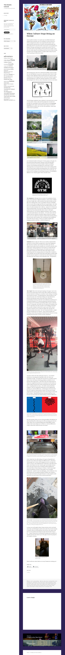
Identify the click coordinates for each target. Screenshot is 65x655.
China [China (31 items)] (12, 60)
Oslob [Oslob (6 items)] (8, 76)
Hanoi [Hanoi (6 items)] (5, 69)
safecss (28, 652)
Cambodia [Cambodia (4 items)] (8, 58)
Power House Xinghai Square (41, 585)
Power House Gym (32, 585)
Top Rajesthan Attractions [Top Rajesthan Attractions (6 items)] (9, 94)
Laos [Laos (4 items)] (13, 74)
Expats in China (45, 583)
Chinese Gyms (42, 582)
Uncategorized (29, 582)
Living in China (39, 584)
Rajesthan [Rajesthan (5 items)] (5, 77)
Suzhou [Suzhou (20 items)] (11, 81)
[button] (42, 17)
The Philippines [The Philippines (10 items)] (8, 92)
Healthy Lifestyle (51, 583)
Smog (47, 585)
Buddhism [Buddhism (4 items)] (5, 58)
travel (51, 586)
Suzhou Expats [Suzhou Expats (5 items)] (6, 82)
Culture (32, 583)
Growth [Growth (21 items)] (10, 64)
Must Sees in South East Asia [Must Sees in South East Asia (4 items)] (8, 75)
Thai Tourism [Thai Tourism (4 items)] (6, 90)
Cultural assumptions (49, 582)
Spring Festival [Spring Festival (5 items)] (6, 81)
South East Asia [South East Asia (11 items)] (8, 79)
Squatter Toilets (51, 585)
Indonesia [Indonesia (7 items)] (6, 70)
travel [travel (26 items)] (6, 100)
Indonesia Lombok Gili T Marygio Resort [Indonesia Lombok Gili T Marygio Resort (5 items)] (8, 72)
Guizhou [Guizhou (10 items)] (10, 66)
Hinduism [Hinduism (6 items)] (9, 69)
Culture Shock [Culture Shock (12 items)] (7, 62)
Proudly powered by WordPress (35, 652)
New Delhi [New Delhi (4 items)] (5, 76)
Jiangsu (35, 584)
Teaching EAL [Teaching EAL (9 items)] (7, 87)
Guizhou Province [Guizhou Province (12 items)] (9, 67)
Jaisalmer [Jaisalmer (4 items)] (7, 74)
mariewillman (37, 581)
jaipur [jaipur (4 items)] (5, 74)
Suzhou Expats (32, 586)
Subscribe (7, 32)
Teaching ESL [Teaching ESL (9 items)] (7, 89)
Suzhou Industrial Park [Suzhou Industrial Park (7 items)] (9, 86)
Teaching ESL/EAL (51, 581)
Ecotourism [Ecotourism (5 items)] (6, 64)
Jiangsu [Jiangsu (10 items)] (11, 74)
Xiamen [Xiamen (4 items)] (14, 100)
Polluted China (44, 584)
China (42, 581)
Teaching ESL (47, 586)
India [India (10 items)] (12, 69)
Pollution (48, 584)
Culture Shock (45, 581)
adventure (35, 582)
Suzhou (28, 586)
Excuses (40, 583)
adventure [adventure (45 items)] (8, 56)
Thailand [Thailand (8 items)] (12, 89)
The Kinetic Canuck (8, 5)
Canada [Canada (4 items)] (11, 58)
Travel (56, 581)
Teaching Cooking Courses (40, 586)
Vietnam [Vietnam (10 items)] (10, 100)
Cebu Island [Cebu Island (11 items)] (7, 60)
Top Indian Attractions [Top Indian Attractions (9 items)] (9, 93)
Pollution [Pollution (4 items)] (11, 76)
